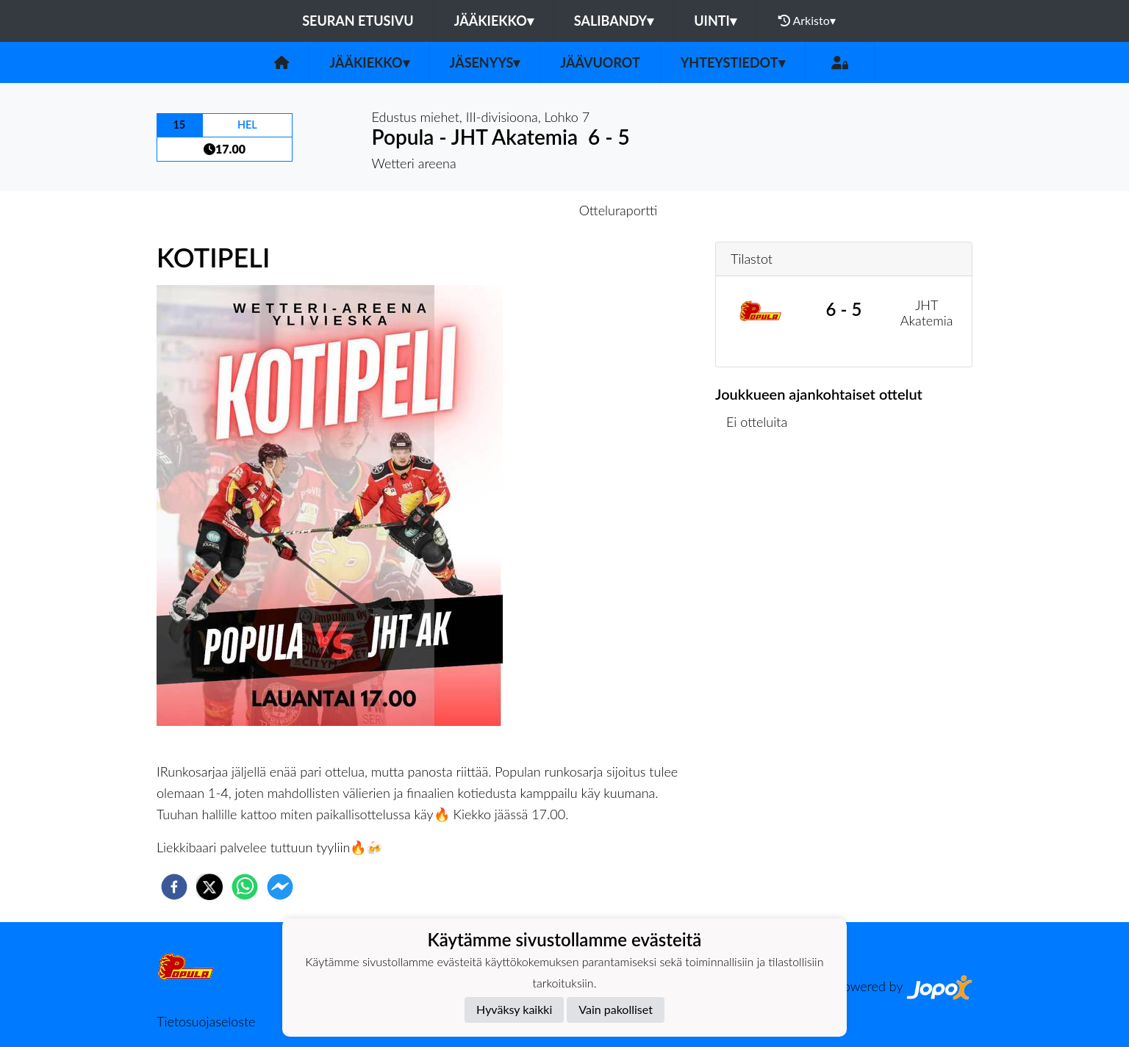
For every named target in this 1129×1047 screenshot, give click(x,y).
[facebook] (174, 887)
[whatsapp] (245, 887)
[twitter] (209, 887)
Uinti (715, 20)
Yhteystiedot (733, 62)
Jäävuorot (599, 62)
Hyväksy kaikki (514, 1009)
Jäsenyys (485, 62)
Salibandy (613, 20)
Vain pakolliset (615, 1009)
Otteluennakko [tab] (514, 210)
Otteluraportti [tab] (618, 210)
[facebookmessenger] (280, 887)
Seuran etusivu (358, 20)
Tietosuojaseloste (206, 1021)
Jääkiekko (494, 20)
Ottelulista (762, 496)
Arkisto (807, 20)
